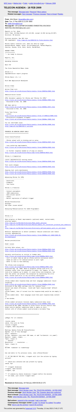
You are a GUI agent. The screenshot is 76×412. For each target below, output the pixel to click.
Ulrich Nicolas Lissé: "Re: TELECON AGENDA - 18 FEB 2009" (40, 390)
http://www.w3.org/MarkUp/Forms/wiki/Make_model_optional (26, 223)
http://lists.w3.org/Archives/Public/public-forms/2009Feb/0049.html (30, 161)
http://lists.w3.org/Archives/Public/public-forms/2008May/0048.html (30, 284)
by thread (42, 402)
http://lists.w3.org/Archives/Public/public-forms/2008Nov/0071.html (30, 107)
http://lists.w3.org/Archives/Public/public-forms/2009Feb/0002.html (30, 91)
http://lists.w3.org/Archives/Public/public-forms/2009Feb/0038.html (30, 172)
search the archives (36, 405)
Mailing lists (17, 3)
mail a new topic (41, 400)
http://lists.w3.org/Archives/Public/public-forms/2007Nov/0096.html (30, 124)
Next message (27, 14)
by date (34, 402)
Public (25, 3)
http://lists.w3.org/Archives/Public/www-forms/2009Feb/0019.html (29, 153)
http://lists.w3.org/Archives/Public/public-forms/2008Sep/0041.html (30, 249)
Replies (60, 14)
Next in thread (52, 14)
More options (42, 12)
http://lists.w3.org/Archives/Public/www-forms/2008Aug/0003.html (29, 277)
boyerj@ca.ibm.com (26, 19)
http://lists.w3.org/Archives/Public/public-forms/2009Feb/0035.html (30, 167)
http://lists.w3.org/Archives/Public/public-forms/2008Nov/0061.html (30, 304)
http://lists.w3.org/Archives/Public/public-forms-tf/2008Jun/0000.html (31, 116)
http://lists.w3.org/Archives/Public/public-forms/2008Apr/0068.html (30, 119)
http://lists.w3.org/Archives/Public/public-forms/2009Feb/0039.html (30, 174)
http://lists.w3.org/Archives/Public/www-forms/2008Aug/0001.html (29, 267)
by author (57, 402)
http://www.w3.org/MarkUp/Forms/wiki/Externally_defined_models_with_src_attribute (35, 228)
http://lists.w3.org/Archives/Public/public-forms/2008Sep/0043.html (30, 251)
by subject (49, 402)
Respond (33, 12)
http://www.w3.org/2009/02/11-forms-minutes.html (35, 40)
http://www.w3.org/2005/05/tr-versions (19, 126)
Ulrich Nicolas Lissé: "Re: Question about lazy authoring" (41, 392)
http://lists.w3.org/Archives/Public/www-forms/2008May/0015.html (29, 256)
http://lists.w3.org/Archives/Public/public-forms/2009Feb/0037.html (30, 142)
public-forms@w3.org (36, 3)
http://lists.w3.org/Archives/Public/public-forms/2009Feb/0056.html (30, 147)
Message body (24, 12)
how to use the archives (20, 405)
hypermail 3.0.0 (30, 408)
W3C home (8, 3)
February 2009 (51, 3)
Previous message (39, 14)
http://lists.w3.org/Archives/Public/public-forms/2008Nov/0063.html (30, 100)
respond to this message (25, 400)
